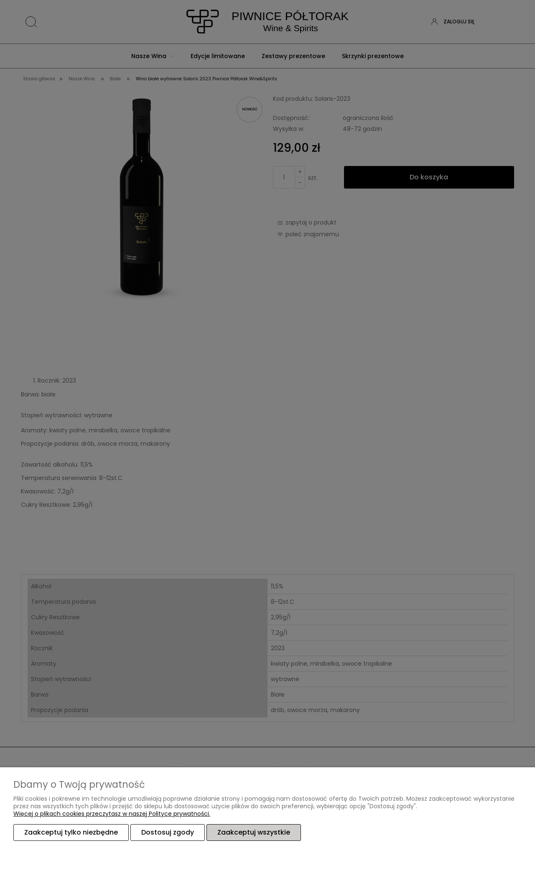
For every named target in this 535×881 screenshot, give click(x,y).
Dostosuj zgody (167, 832)
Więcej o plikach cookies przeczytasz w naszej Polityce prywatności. (111, 813)
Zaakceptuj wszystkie (253, 832)
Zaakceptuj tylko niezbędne (71, 832)
